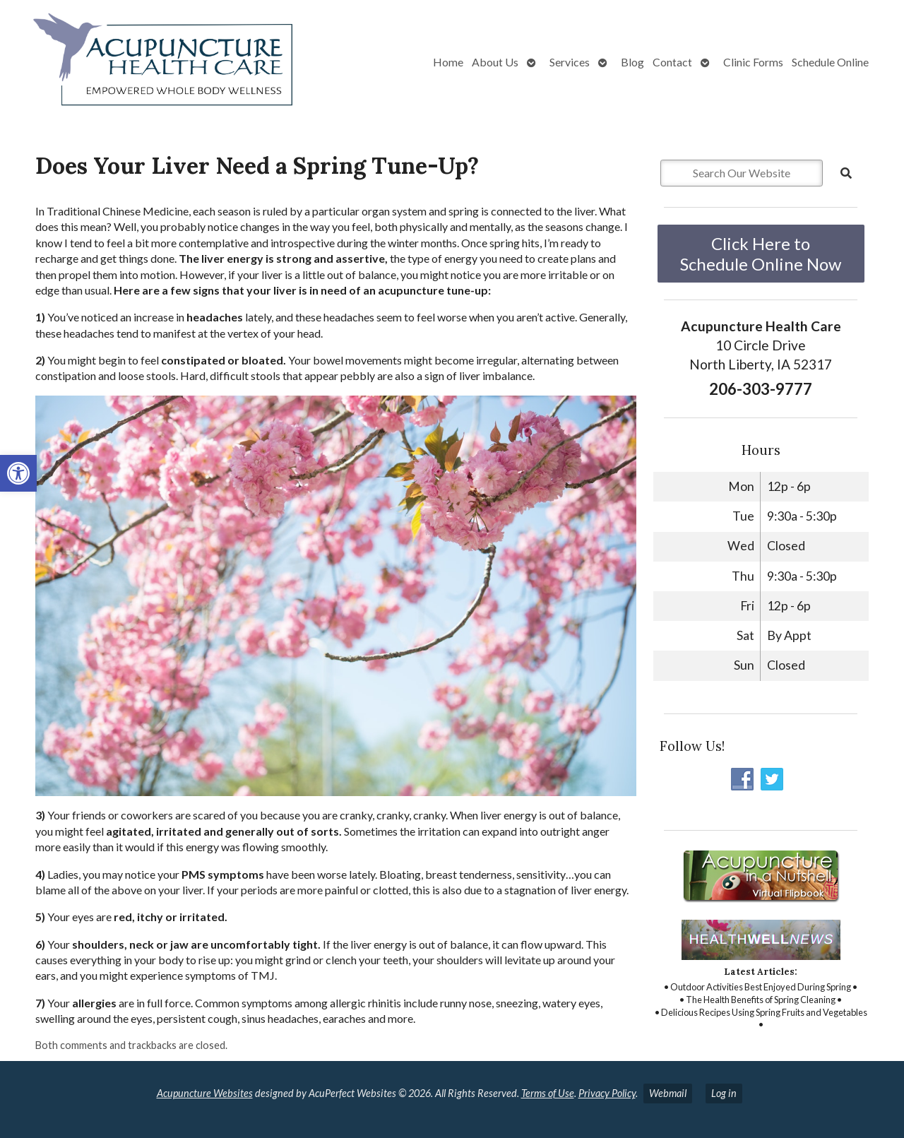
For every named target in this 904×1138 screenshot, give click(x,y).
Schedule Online (830, 62)
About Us (495, 62)
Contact (672, 62)
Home (448, 62)
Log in (724, 1093)
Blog (632, 62)
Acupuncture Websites (205, 1093)
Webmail (667, 1093)
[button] (18, 473)
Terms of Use (547, 1093)
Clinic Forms (753, 62)
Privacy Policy (607, 1093)
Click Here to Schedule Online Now (760, 253)
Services (569, 62)
